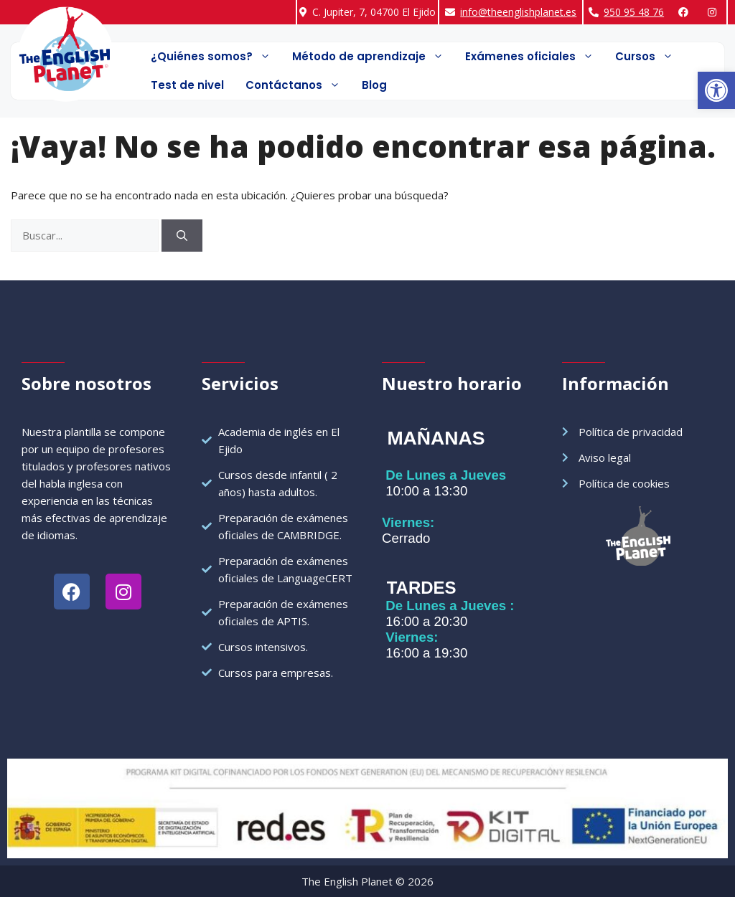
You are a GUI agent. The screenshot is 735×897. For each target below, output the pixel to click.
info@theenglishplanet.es (518, 12)
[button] (716, 90)
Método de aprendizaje (373, 56)
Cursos (649, 56)
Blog (374, 84)
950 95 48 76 (634, 12)
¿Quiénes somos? (216, 56)
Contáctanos (298, 85)
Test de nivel (187, 84)
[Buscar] (181, 235)
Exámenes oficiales (534, 56)
